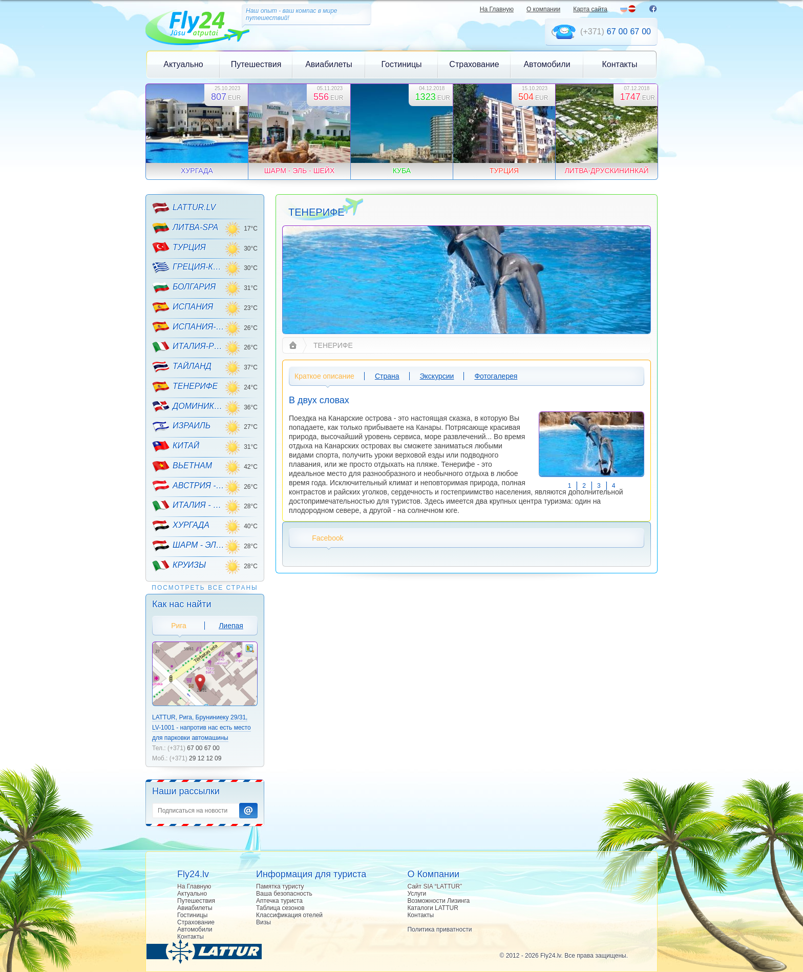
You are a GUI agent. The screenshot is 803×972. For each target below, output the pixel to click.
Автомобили (546, 64)
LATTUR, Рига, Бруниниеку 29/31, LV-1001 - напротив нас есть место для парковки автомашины (201, 727)
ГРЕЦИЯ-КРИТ (188, 267)
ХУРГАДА (180, 525)
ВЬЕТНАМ (182, 466)
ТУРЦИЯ (179, 247)
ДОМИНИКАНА (188, 406)
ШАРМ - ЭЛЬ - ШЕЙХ (188, 545)
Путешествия (256, 64)
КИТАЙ (175, 446)
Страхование (474, 64)
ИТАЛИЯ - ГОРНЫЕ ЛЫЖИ (188, 505)
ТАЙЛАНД (182, 367)
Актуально (183, 64)
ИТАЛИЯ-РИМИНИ (188, 347)
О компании (543, 9)
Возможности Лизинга (438, 900)
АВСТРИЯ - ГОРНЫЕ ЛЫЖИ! (188, 485)
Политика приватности (439, 929)
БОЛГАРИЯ (184, 287)
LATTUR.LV (184, 208)
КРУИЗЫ (179, 565)
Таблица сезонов (280, 908)
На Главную (497, 9)
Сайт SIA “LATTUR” (434, 886)
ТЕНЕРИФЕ (185, 387)
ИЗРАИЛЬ (181, 426)
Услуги (416, 893)
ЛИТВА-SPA (185, 228)
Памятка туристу (280, 886)
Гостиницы (401, 64)
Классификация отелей (289, 915)
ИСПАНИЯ (182, 307)
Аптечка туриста (279, 900)
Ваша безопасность (284, 893)
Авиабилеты (328, 64)
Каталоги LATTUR (432, 908)
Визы (263, 922)
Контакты (619, 64)
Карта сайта (590, 9)
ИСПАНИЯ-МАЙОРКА (188, 327)
